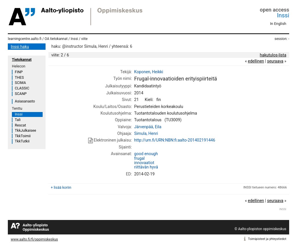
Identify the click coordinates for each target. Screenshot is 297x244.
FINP (19, 72)
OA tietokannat (56, 39)
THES (19, 77)
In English (278, 23)
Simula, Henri (146, 133)
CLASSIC (22, 88)
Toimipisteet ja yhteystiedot (267, 239)
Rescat (20, 125)
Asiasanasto (25, 101)
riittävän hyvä (146, 167)
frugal (139, 158)
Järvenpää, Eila (148, 126)
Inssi (283, 15)
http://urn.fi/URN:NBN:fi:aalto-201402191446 (174, 140)
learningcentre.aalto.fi (24, 39)
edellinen (256, 61)
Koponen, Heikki (148, 71)
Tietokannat (22, 59)
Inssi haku (20, 46)
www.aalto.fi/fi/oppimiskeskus (34, 239)
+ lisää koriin (61, 187)
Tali (18, 120)
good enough (146, 153)
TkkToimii (23, 136)
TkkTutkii (22, 141)
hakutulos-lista (273, 55)
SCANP (21, 93)
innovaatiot (144, 162)
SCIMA (20, 82)
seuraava (275, 61)
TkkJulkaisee (25, 130)
